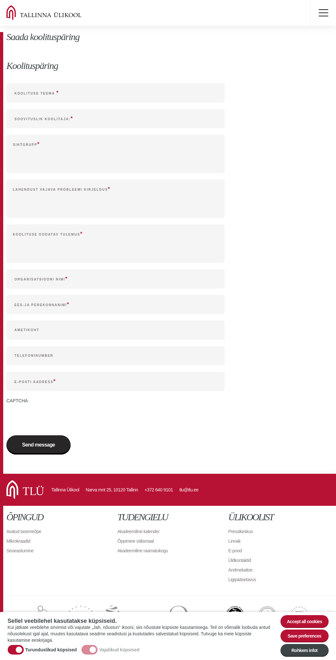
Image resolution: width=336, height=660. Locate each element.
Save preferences (304, 636)
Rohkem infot (304, 650)
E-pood (235, 550)
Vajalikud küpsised (119, 649)
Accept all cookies (304, 621)
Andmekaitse (240, 569)
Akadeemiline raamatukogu (142, 550)
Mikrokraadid (18, 541)
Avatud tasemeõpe (23, 531)
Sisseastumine (20, 550)
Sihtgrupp (25, 144)
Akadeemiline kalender (138, 531)
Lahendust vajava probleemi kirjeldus (60, 189)
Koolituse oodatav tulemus (46, 234)
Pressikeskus (240, 531)
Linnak (234, 541)
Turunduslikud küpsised (51, 649)
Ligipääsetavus (242, 579)
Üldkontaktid (239, 560)
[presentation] (55, 416)
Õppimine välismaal (135, 541)
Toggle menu (323, 13)
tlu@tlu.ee (188, 489)
